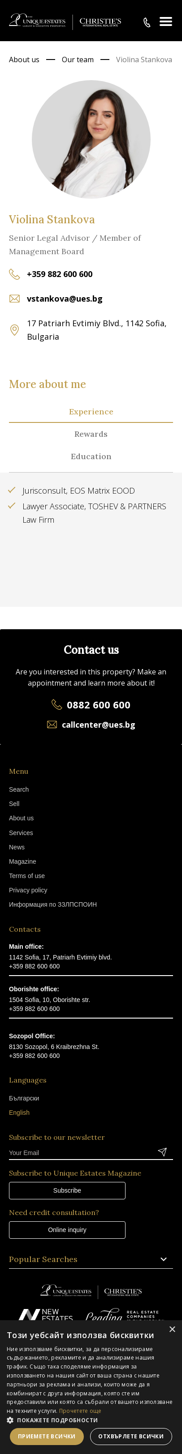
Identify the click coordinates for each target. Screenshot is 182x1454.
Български (24, 1098)
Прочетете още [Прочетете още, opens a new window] (80, 1411)
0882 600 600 (98, 704)
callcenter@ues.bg (98, 724)
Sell (14, 803)
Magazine (22, 861)
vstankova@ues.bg (65, 298)
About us (24, 59)
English (19, 1112)
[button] (91, 1420)
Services (21, 832)
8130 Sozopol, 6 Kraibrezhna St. (54, 1046)
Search (19, 789)
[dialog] (91, 1387)
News (17, 847)
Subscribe (67, 1190)
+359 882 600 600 (59, 274)
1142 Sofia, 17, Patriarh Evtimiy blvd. (60, 957)
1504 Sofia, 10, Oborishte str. (49, 999)
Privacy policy (28, 890)
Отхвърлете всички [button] (131, 1436)
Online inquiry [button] (67, 1229)
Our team (78, 59)
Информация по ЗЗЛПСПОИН (53, 904)
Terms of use (27, 875)
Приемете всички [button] (47, 1436)
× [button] (172, 1329)
